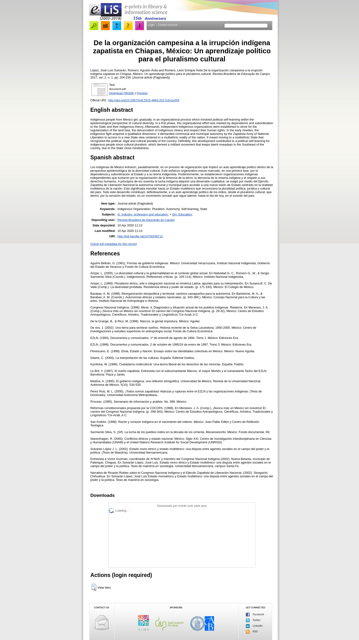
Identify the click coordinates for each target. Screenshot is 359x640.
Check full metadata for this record (113, 244)
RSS (252, 632)
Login (151, 25)
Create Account (167, 25)
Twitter (253, 620)
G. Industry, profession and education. (143, 214)
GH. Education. (182, 214)
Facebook (255, 614)
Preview (142, 93)
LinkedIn (254, 626)
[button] (94, 587)
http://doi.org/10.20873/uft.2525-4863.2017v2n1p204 (143, 100)
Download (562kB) (121, 93)
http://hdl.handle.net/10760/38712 (140, 236)
